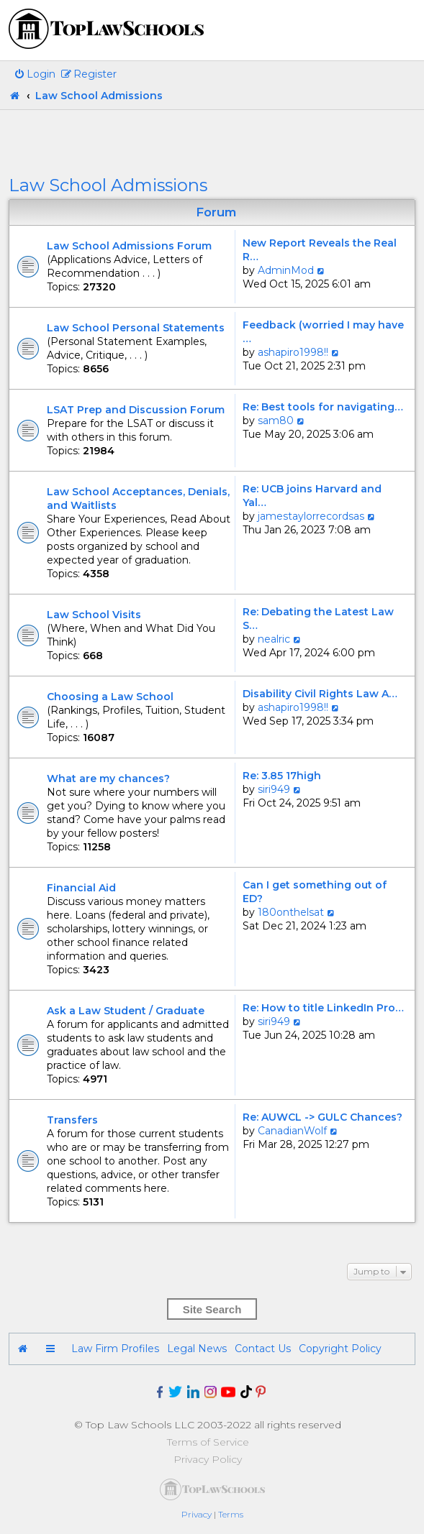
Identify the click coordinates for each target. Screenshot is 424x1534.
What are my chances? (108, 778)
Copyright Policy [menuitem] (340, 1348)
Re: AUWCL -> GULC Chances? (322, 1117)
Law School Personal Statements (136, 327)
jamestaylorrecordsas (311, 516)
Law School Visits (94, 614)
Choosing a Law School (110, 696)
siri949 (274, 789)
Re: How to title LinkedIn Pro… (323, 1007)
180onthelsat (291, 912)
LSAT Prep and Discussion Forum (136, 409)
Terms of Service (208, 1442)
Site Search (212, 1309)
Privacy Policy (207, 1459)
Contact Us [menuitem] (263, 1348)
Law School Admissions (108, 185)
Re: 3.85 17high (282, 775)
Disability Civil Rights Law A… (320, 693)
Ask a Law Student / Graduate (125, 1010)
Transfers (72, 1119)
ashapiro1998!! (293, 352)
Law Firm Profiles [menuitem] (115, 1348)
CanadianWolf (292, 1130)
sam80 (276, 420)
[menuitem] (34, 74)
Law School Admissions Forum (129, 245)
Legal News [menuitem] (197, 1348)
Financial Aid (81, 887)
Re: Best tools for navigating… (323, 406)
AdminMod (286, 270)
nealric (274, 639)
